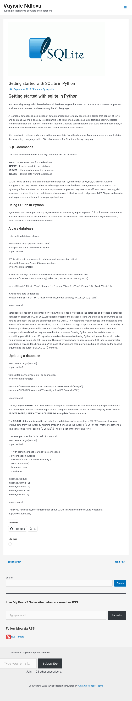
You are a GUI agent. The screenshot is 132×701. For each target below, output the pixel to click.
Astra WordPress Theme (90, 685)
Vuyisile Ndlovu (22, 5)
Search (9, 577)
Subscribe (117, 615)
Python (37, 89)
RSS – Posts (15, 636)
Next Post (121, 561)
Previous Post (12, 561)
